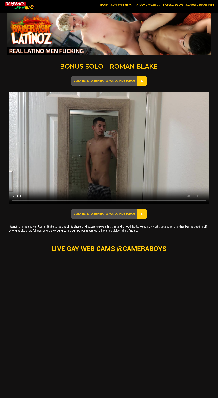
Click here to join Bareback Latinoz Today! (104, 80)
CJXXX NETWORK (147, 5)
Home (104, 5)
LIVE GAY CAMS (173, 5)
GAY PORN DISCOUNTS (199, 5)
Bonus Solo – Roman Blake (109, 66)
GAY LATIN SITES (121, 5)
